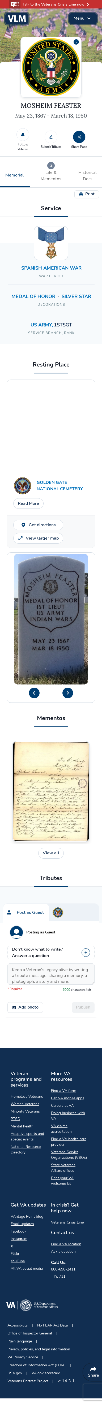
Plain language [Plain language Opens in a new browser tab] (19, 1341)
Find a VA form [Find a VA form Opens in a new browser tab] (63, 1090)
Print (87, 194)
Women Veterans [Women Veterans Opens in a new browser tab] (25, 1103)
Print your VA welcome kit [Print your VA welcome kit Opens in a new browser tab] (62, 1180)
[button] (51, 4)
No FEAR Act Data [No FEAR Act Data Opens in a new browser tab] (52, 1325)
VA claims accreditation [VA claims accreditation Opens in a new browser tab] (61, 1128)
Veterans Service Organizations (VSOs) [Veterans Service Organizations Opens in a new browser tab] (69, 1154)
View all (51, 853)
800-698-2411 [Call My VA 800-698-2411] (63, 1269)
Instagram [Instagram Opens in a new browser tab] (19, 1238)
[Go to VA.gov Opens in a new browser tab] (31, 1306)
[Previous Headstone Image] (34, 693)
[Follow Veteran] (22, 134)
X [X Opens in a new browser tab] (12, 1246)
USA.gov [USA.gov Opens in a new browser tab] (14, 1373)
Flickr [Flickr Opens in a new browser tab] (15, 1253)
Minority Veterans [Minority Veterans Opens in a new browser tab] (25, 1111)
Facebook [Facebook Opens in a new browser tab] (18, 1231)
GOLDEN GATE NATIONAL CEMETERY (60, 486)
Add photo (25, 1007)
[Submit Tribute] (51, 137)
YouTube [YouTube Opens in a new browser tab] (18, 1261)
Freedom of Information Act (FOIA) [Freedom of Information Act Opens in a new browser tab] (36, 1365)
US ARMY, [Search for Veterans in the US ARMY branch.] (42, 325)
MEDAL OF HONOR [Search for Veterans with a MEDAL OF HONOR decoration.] (33, 296)
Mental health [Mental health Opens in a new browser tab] (22, 1126)
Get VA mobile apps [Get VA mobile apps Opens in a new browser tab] (67, 1098)
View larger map (38, 538)
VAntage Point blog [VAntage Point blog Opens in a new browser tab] (27, 1216)
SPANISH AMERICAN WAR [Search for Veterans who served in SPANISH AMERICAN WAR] (51, 268)
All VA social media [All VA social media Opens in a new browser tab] (27, 1268)
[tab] (51, 172)
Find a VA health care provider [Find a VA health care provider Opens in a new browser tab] (68, 1141)
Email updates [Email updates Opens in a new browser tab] (22, 1223)
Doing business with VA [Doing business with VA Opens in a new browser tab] (68, 1115)
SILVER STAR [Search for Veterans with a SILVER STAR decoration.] (76, 296)
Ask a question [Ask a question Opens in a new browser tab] (63, 1251)
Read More (28, 503)
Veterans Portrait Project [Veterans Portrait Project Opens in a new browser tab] (27, 1381)
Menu (83, 18)
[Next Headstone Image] (67, 693)
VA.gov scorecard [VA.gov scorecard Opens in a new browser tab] (46, 1373)
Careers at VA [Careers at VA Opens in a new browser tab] (62, 1105)
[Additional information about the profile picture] (76, 42)
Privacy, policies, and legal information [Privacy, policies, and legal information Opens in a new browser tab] (38, 1349)
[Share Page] (79, 137)
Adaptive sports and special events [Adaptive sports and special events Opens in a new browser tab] (27, 1136)
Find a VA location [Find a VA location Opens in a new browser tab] (66, 1244)
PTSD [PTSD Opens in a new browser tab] (15, 1118)
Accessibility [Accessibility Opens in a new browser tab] (17, 1325)
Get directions (38, 525)
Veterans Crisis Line (67, 1222)
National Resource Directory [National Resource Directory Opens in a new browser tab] (26, 1149)
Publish (83, 1007)
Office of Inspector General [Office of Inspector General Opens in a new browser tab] (29, 1333)
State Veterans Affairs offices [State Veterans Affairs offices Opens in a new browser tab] (63, 1167)
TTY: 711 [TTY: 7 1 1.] (58, 1276)
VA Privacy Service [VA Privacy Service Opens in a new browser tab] (22, 1357)
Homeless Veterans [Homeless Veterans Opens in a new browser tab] (27, 1096)
